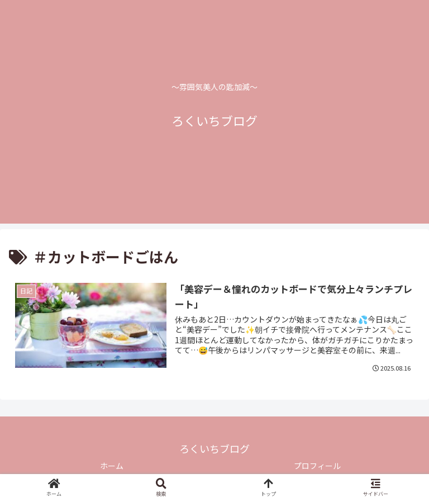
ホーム (111, 465)
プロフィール (317, 465)
